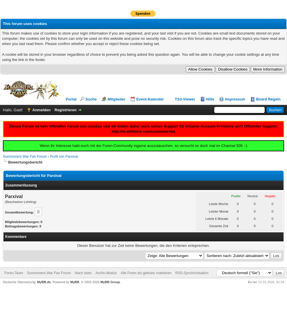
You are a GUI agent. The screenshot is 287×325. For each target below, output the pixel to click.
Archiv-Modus (106, 273)
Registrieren (66, 110)
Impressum (235, 99)
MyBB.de (44, 282)
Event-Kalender (150, 99)
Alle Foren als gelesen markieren (146, 273)
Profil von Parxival (64, 157)
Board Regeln (268, 99)
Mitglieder (116, 99)
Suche (91, 99)
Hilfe (210, 99)
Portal (71, 99)
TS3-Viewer (185, 99)
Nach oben (83, 273)
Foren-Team (13, 273)
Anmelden (41, 110)
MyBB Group (110, 282)
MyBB (74, 282)
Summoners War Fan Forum (25, 157)
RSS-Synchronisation (191, 273)
